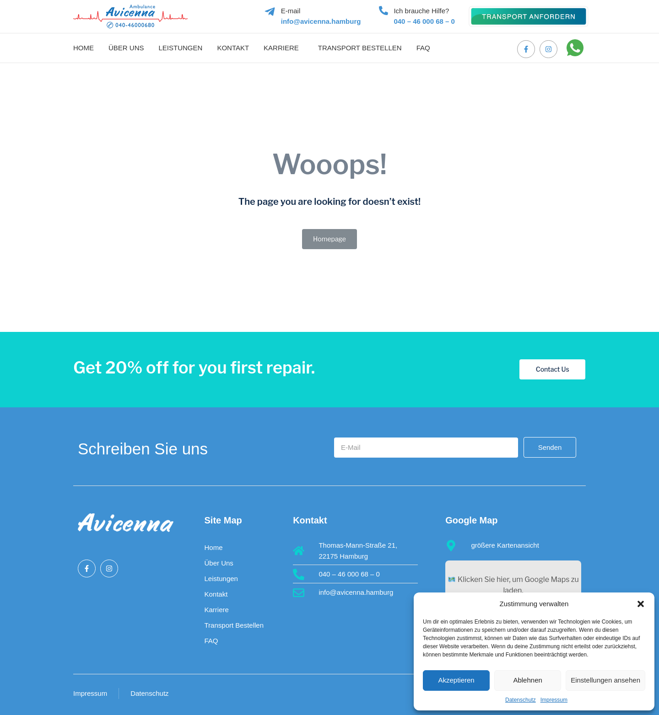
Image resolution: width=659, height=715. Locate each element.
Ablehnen (527, 680)
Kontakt (233, 48)
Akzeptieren (456, 680)
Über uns (126, 48)
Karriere (281, 48)
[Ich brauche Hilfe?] (383, 10)
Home (83, 48)
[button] (640, 603)
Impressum (553, 700)
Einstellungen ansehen (605, 680)
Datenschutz (520, 700)
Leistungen (181, 48)
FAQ (423, 48)
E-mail (291, 11)
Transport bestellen (360, 48)
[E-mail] (269, 11)
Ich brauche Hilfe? (421, 11)
